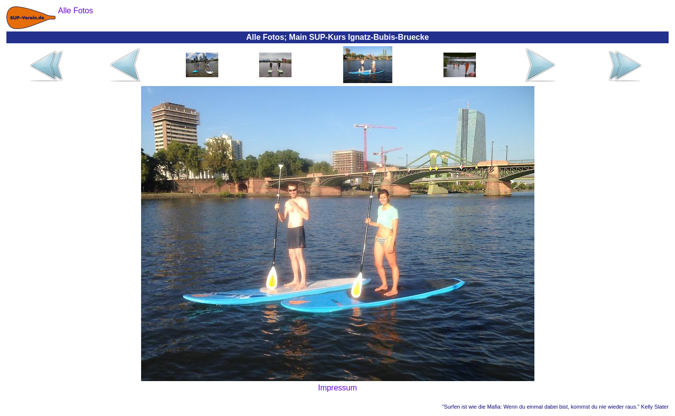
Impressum (337, 388)
